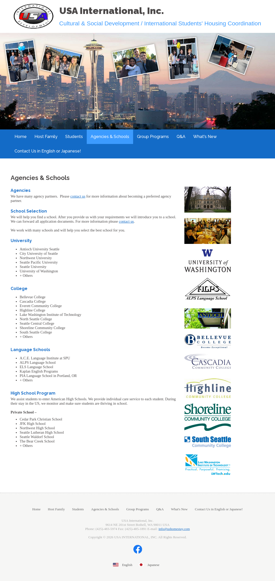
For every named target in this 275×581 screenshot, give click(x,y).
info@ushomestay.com (174, 529)
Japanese (153, 565)
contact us (77, 196)
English (127, 565)
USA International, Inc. (111, 10)
